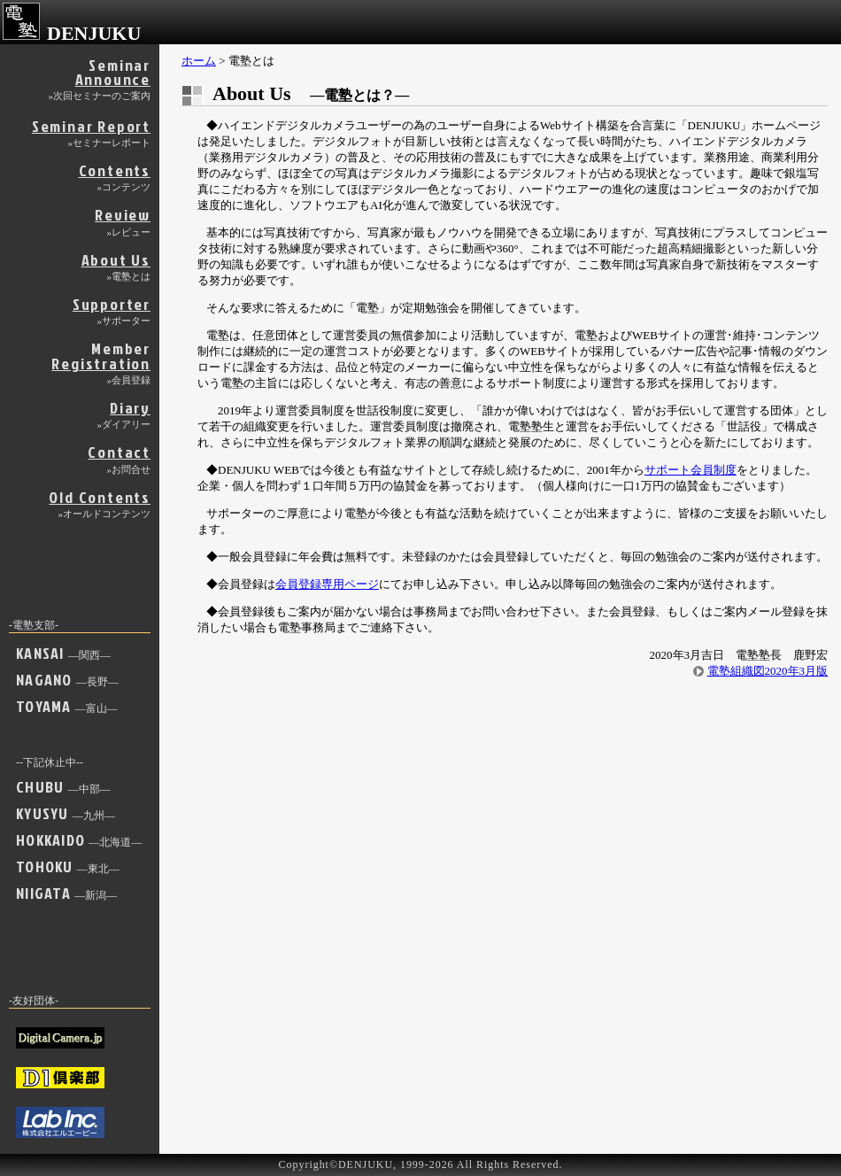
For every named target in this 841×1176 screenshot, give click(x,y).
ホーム (198, 60)
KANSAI (63, 653)
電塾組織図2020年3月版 (768, 670)
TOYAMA (67, 706)
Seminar (100, 77)
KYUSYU (65, 813)
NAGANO (67, 680)
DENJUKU (72, 33)
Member (100, 360)
